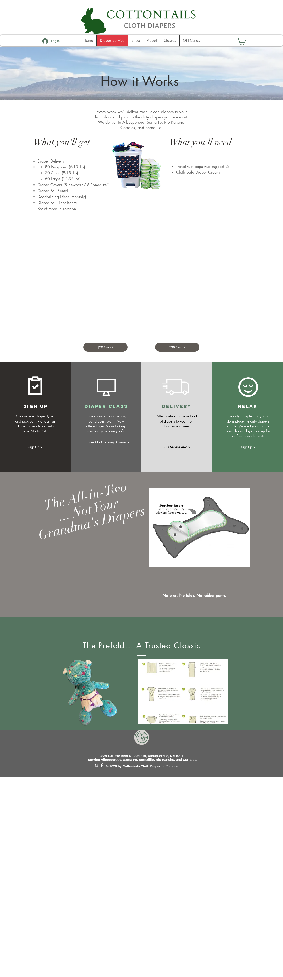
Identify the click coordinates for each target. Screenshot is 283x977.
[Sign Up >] (35, 447)
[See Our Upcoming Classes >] (109, 442)
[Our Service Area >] (177, 447)
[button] (241, 41)
